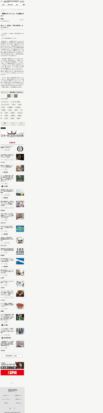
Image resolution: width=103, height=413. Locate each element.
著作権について (18, 399)
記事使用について (18, 395)
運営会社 (6, 402)
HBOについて (6, 395)
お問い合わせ (18, 402)
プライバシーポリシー (6, 399)
